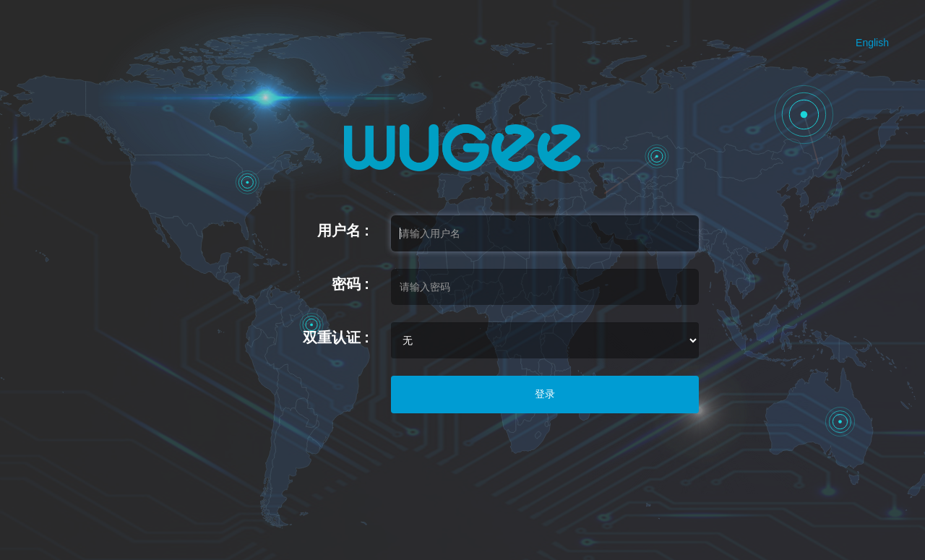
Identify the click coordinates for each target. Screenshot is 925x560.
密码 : (350, 284)
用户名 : (343, 230)
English (872, 42)
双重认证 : (336, 337)
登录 (545, 394)
